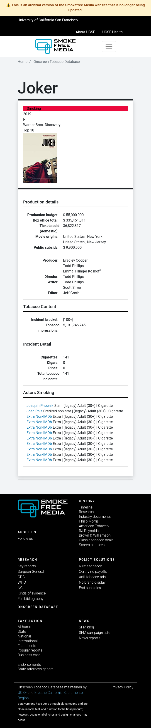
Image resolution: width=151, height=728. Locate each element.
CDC (21, 577)
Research (86, 512)
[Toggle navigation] (109, 46)
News (84, 621)
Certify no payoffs (93, 571)
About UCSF (85, 32)
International (28, 641)
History (87, 501)
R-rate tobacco (90, 566)
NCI (21, 588)
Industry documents (95, 516)
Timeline (86, 507)
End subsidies (90, 588)
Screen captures (92, 545)
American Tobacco (94, 526)
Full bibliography (31, 599)
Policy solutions (97, 559)
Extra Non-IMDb (39, 416)
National (24, 636)
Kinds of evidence (32, 593)
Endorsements (29, 664)
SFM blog (86, 627)
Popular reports (30, 650)
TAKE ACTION (30, 621)
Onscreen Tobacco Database (57, 62)
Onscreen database (38, 607)
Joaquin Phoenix (40, 405)
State (22, 631)
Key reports (27, 566)
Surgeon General (31, 571)
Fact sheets (27, 646)
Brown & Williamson (95, 535)
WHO (22, 582)
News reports (89, 638)
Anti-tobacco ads (92, 577)
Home (22, 62)
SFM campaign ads (94, 632)
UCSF (22, 692)
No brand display (92, 582)
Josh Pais (34, 411)
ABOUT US (27, 532)
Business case (29, 655)
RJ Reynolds (89, 531)
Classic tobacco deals (96, 540)
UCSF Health (112, 32)
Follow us (25, 538)
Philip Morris (89, 521)
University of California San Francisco (48, 20)
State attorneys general (36, 669)
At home (24, 627)
